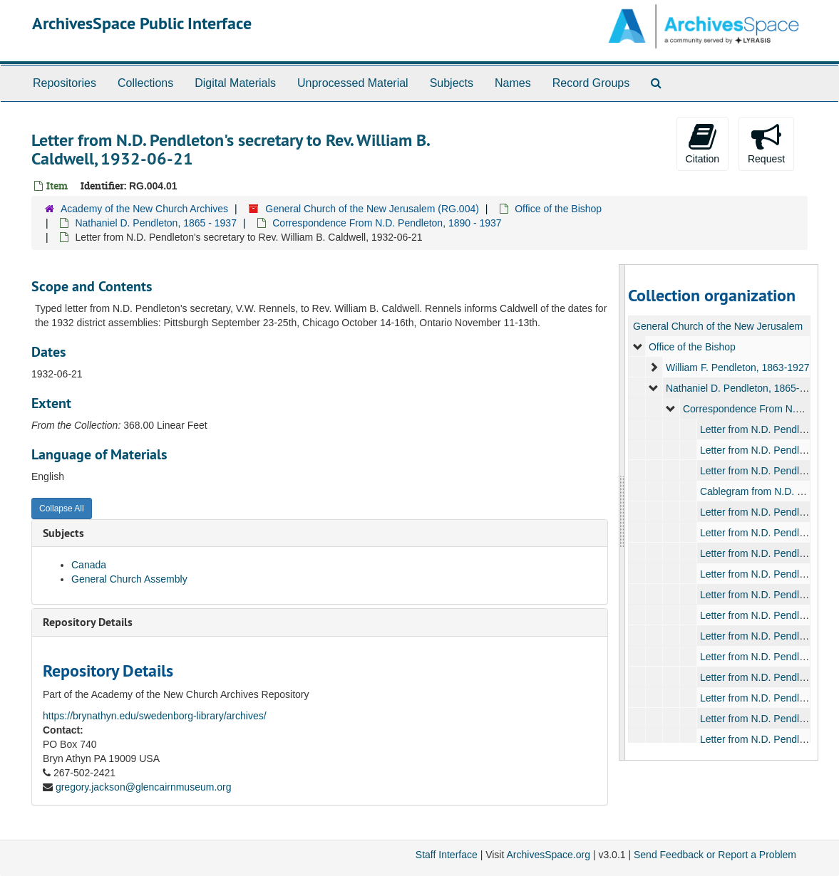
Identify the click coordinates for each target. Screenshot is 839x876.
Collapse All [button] (61, 508)
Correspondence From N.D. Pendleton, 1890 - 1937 (386, 223)
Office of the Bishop (558, 208)
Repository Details (88, 622)
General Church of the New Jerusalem (718, 326)
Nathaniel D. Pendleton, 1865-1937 (744, 388)
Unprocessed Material (352, 83)
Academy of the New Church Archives (144, 208)
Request (766, 143)
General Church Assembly (129, 579)
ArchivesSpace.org (548, 854)
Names (513, 83)
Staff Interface (447, 854)
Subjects (451, 83)
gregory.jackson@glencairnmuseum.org (144, 787)
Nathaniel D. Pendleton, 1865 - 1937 (156, 223)
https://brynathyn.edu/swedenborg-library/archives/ (155, 715)
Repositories (64, 83)
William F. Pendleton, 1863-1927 (738, 367)
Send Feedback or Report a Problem (715, 854)
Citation (702, 143)
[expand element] (638, 347)
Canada (88, 564)
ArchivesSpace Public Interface (142, 23)
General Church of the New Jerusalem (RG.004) (372, 208)
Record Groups (591, 83)
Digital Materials (235, 83)
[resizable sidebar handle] (622, 512)
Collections (145, 83)
